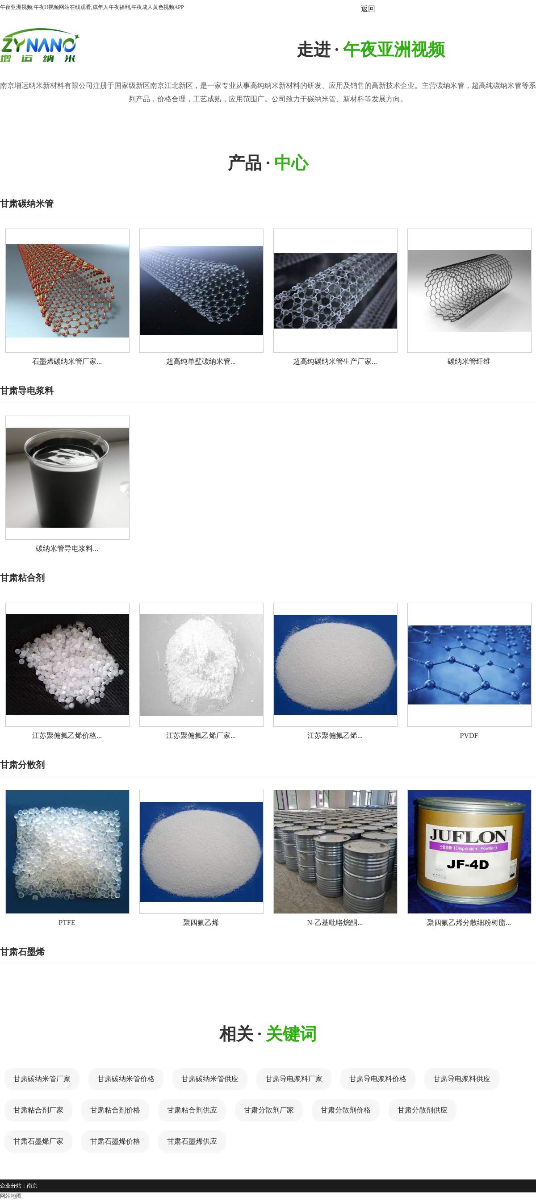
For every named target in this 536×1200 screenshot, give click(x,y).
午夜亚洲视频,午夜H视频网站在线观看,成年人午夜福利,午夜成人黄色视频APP (92, 7)
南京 (32, 1186)
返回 (368, 8)
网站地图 (10, 1196)
